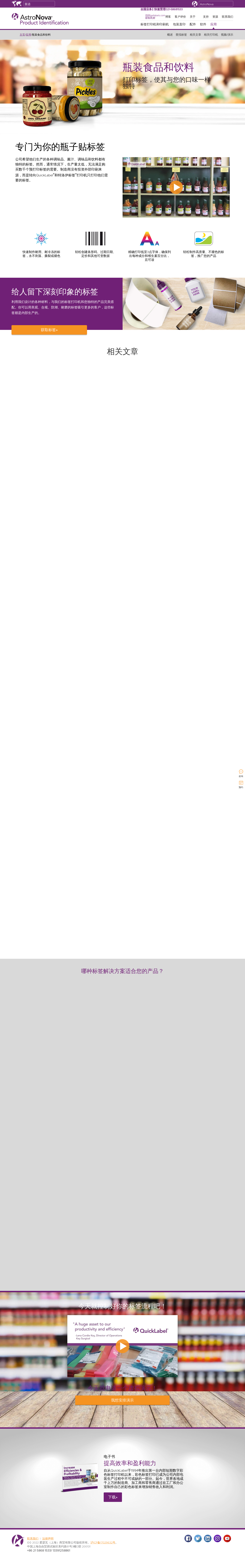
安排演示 (122, 1400)
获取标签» (49, 330)
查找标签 (181, 34)
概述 (170, 34)
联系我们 (227, 16)
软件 (203, 24)
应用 (213, 24)
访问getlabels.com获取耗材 (155, 16)
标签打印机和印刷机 (155, 24)
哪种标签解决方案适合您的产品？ (122, 971)
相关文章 (195, 34)
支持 (206, 16)
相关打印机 (211, 34)
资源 (215, 16)
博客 (168, 16)
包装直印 (179, 24)
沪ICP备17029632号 (102, 1542)
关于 (192, 16)
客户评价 (180, 16)
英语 (28, 4)
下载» (113, 1497)
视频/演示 (227, 34)
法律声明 (48, 1538)
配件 (193, 24)
